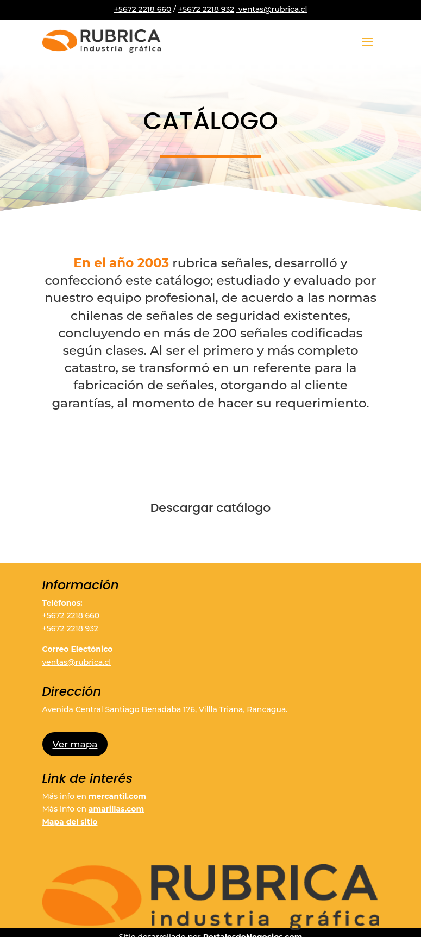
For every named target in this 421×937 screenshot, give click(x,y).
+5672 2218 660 (143, 9)
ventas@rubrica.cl (271, 9)
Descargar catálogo (210, 507)
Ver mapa (75, 744)
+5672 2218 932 (206, 9)
